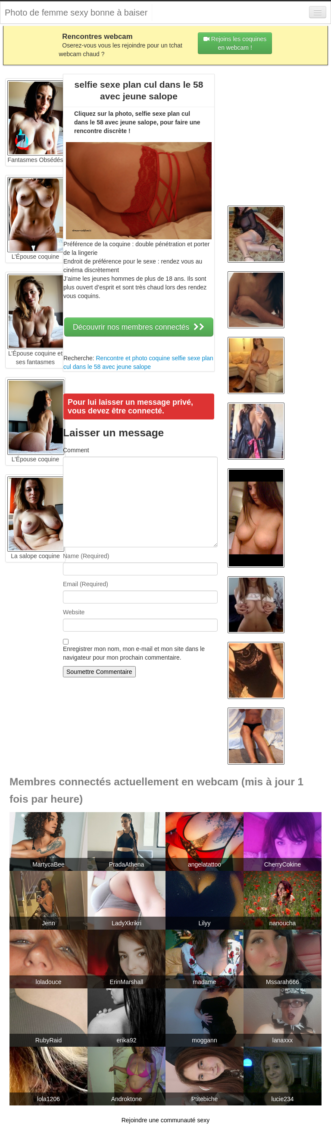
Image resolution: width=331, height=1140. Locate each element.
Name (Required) (86, 556)
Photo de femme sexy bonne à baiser (76, 12)
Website (73, 612)
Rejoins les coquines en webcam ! (234, 43)
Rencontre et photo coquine (133, 358)
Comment (76, 450)
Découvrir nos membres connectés (139, 327)
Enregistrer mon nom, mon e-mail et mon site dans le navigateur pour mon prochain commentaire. (134, 653)
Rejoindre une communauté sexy (166, 1120)
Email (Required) (85, 584)
